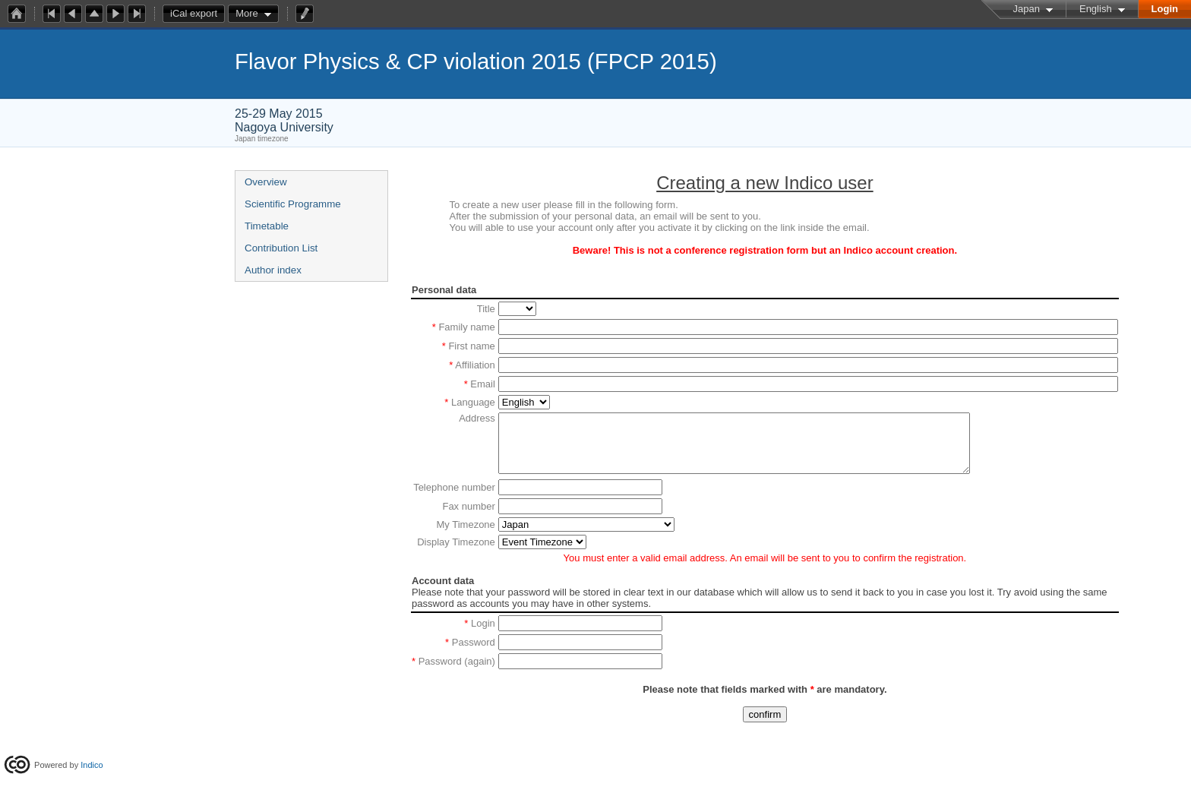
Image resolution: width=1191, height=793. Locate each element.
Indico (92, 764)
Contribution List (281, 248)
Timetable (267, 226)
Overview (266, 182)
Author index (273, 270)
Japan (1026, 8)
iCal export (197, 14)
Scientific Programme (293, 204)
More (246, 13)
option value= (542, 553)
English (1095, 8)
